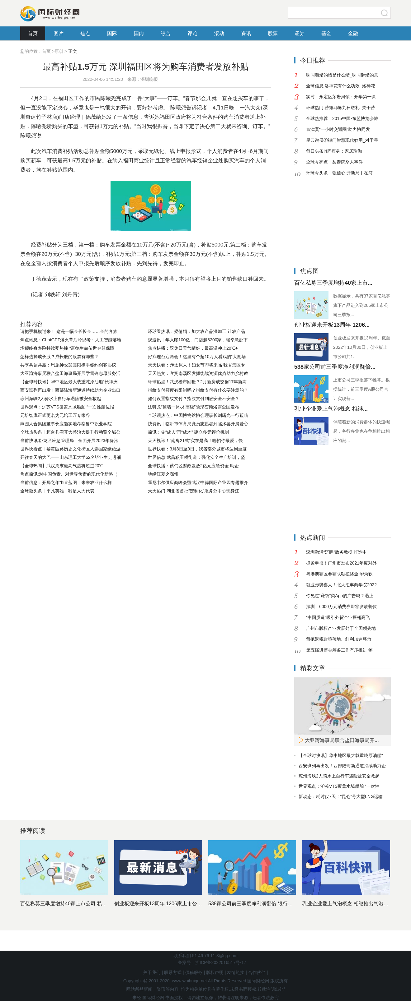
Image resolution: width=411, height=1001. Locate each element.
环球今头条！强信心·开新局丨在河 (339, 172)
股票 (273, 33)
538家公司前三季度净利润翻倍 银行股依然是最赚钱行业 (270, 903)
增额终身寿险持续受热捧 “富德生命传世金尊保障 (67, 348)
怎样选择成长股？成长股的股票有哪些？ (59, 356)
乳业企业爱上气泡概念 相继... (331, 409)
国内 (139, 33)
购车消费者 (168, 310)
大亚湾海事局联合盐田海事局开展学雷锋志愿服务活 (70, 373)
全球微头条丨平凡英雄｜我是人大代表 (57, 490)
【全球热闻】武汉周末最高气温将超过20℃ (61, 465)
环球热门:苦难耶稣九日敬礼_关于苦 (340, 107)
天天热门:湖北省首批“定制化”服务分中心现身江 (193, 490)
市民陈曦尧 (67, 310)
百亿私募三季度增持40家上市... (333, 283)
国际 (112, 33)
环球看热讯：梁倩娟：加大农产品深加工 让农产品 (196, 331)
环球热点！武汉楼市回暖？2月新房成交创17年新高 (197, 381)
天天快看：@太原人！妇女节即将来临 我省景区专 (196, 364)
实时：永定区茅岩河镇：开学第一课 (341, 96)
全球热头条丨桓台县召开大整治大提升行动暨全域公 (70, 432)
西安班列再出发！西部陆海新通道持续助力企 (342, 765)
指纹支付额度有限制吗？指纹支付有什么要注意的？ (198, 390)
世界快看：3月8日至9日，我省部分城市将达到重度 (197, 448)
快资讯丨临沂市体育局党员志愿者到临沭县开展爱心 (198, 423)
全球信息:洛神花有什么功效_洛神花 (340, 85)
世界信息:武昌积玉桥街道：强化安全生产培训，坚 (196, 457)
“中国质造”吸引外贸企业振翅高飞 (338, 617)
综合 (166, 33)
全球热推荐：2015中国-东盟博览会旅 (342, 118)
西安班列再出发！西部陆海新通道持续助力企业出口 (70, 390)
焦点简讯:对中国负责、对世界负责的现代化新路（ (68, 474)
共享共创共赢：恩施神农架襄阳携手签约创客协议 (68, 364)
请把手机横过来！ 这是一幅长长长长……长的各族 (68, 331)
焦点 (85, 33)
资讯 (246, 33)
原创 (58, 51)
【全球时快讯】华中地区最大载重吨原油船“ (341, 755)
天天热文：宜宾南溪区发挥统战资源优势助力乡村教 (198, 373)
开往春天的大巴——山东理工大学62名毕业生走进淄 (70, 457)
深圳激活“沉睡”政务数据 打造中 (336, 552)
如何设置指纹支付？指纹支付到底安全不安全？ (193, 398)
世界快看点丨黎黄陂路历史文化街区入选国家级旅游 (70, 448)
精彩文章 (312, 668)
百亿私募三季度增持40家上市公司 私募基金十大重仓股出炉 (86, 903)
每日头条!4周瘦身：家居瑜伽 (334, 151)
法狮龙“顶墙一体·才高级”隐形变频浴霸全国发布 (193, 406)
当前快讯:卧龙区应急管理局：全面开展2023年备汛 (69, 440)
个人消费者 (117, 310)
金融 (353, 33)
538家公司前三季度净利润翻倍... (335, 367)
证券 (300, 33)
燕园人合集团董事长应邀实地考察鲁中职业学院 (66, 423)
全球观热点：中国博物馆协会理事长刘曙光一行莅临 (198, 415)
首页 (33, 33)
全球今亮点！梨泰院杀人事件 (334, 161)
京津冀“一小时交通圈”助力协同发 (338, 129)
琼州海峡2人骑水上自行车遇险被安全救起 (60, 398)
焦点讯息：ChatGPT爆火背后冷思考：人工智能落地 (70, 339)
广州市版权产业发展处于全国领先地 (341, 628)
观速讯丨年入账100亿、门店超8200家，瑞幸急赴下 (198, 339)
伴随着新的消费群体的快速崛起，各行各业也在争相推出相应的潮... (361, 431)
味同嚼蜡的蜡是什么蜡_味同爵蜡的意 (342, 74)
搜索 (384, 12)
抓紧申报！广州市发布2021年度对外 (341, 562)
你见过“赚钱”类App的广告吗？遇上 (339, 595)
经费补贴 (142, 310)
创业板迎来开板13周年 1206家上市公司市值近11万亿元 (176, 903)
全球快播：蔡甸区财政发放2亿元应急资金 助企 (193, 465)
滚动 (219, 33)
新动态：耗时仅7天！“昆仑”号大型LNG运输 (341, 796)
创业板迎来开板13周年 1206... (332, 325)
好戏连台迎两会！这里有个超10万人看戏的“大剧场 (197, 356)
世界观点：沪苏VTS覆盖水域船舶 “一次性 (339, 786)
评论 (192, 33)
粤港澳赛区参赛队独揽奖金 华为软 (339, 573)
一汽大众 (91, 310)
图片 (59, 33)
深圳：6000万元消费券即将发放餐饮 (341, 606)
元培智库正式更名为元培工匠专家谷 (55, 415)
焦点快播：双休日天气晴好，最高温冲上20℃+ (193, 348)
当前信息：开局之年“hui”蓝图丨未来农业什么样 (66, 482)
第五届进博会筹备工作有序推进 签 (339, 650)
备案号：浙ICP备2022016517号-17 (212, 962)
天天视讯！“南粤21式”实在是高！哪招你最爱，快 (195, 440)
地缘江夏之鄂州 (163, 474)
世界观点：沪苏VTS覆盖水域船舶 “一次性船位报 (67, 406)
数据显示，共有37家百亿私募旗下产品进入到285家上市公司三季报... (361, 305)
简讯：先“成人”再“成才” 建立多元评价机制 (188, 432)
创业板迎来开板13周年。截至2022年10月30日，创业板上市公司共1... (361, 347)
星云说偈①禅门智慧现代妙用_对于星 (342, 140)
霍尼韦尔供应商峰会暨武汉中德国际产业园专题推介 (198, 482)
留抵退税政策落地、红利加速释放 (338, 639)
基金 (326, 33)
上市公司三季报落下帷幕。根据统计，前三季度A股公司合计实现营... (361, 389)
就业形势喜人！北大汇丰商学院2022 (341, 584)
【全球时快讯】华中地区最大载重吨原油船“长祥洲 (69, 381)
